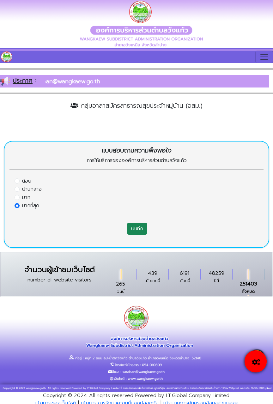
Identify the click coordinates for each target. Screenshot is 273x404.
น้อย (26, 181)
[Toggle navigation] (264, 57)
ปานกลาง (32, 189)
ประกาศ (23, 80)
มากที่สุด (30, 205)
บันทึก (137, 228)
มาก (26, 197)
